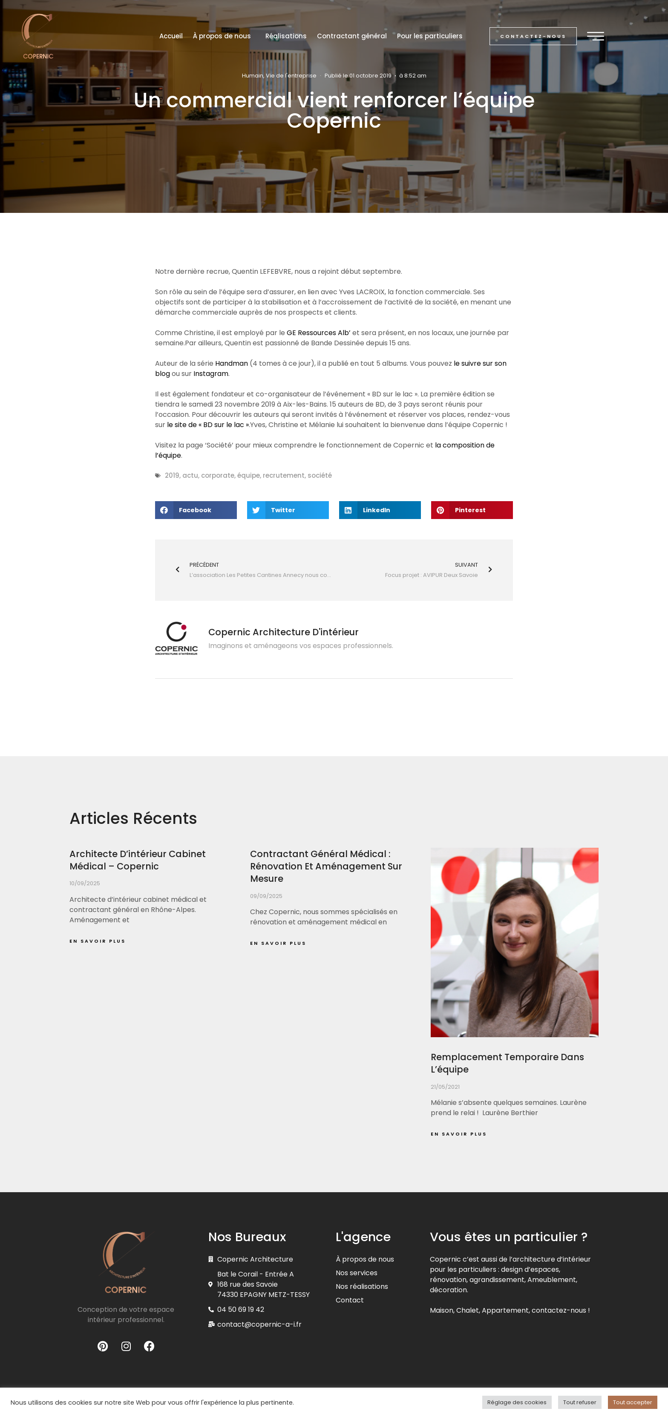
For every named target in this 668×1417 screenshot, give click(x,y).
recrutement (284, 475)
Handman (231, 363)
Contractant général (352, 36)
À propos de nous (224, 36)
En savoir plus (97, 941)
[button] (533, 36)
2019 (172, 475)
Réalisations (286, 36)
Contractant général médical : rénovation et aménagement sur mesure (326, 866)
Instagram (210, 374)
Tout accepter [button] (632, 1402)
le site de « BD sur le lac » (208, 425)
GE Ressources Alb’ (319, 333)
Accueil (171, 36)
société (320, 475)
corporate (217, 475)
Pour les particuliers (430, 36)
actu (190, 475)
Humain (252, 76)
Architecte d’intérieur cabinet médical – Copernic (137, 860)
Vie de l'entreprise (291, 76)
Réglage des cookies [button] (517, 1402)
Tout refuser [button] (579, 1402)
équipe (248, 475)
